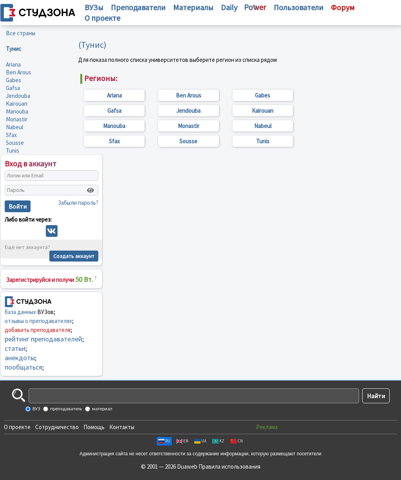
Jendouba (18, 95)
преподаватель (65, 408)
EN (182, 441)
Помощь (94, 427)
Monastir (16, 119)
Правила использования (229, 466)
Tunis (12, 150)
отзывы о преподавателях (38, 321)
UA (200, 441)
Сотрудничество (57, 427)
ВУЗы (94, 7)
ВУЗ (36, 408)
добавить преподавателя (37, 330)
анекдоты (20, 357)
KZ (218, 441)
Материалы (193, 7)
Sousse (15, 142)
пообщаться (23, 367)
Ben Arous (18, 72)
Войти (18, 206)
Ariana (13, 64)
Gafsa (13, 88)
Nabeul (14, 127)
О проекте (17, 427)
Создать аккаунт (73, 256)
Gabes (13, 80)
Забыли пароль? (78, 202)
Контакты (121, 427)
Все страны (20, 33)
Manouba (17, 111)
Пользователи (298, 7)
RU (164, 441)
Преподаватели (138, 7)
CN (236, 441)
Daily (229, 7)
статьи (15, 348)
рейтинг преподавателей (43, 338)
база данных (20, 312)
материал (101, 408)
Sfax (11, 135)
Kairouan (16, 103)
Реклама (267, 427)
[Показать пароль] (90, 190)
